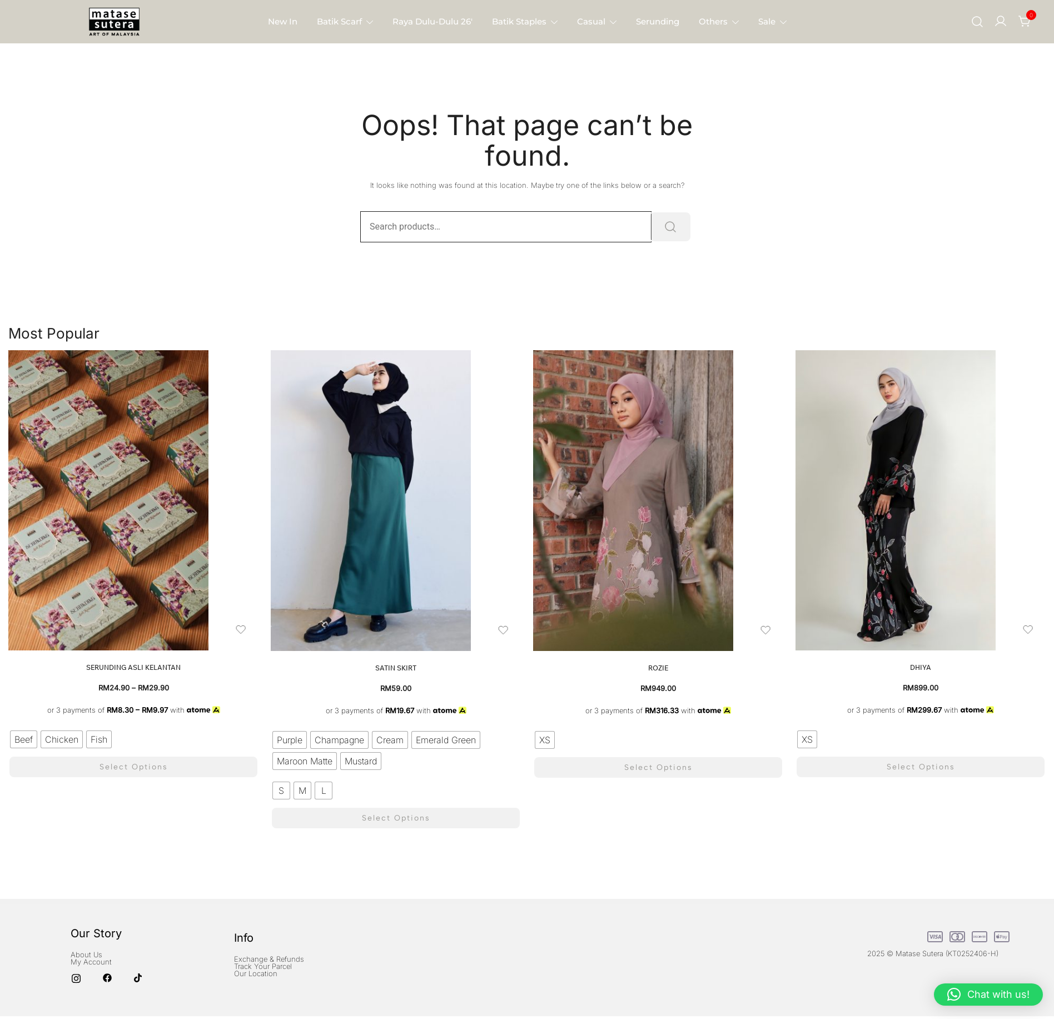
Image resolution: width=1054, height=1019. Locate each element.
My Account (91, 958)
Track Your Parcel (263, 963)
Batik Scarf (339, 21)
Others (713, 21)
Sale (766, 21)
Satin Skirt (395, 668)
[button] (988, 994)
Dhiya (920, 667)
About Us (86, 951)
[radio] (24, 739)
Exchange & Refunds (269, 956)
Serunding (657, 21)
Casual (591, 21)
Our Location (255, 970)
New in (282, 21)
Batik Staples (519, 21)
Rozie (658, 668)
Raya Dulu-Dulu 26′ (432, 21)
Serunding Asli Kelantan (133, 667)
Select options (134, 765)
